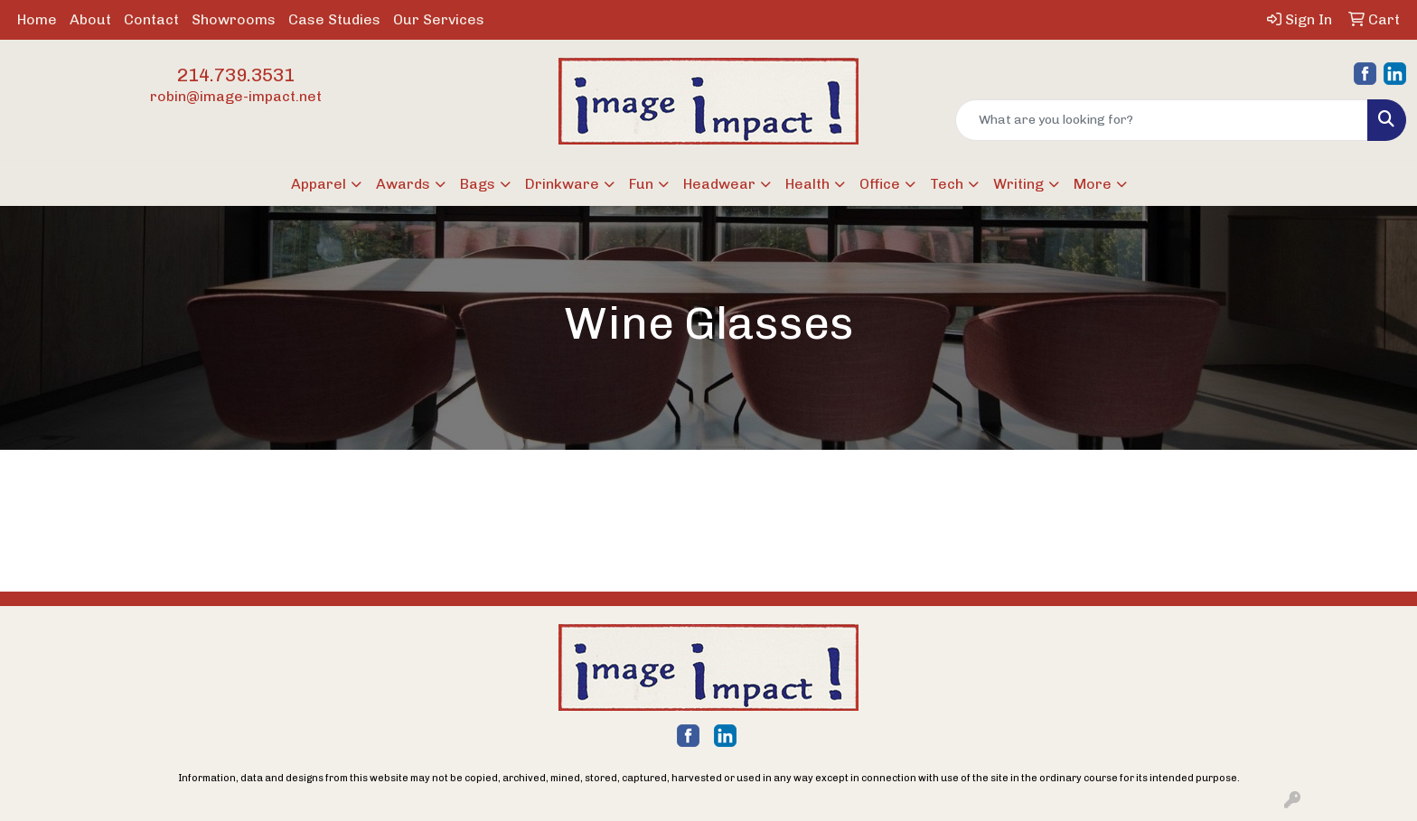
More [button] (1093, 183)
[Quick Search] (1161, 120)
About (90, 19)
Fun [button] (641, 183)
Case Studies (334, 19)
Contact (151, 19)
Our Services (438, 19)
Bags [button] (477, 183)
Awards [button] (403, 183)
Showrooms (234, 19)
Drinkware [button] (562, 183)
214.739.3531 (236, 75)
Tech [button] (946, 183)
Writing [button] (1018, 183)
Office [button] (879, 183)
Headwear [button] (719, 183)
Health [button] (807, 183)
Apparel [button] (318, 183)
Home (37, 19)
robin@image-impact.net (236, 96)
